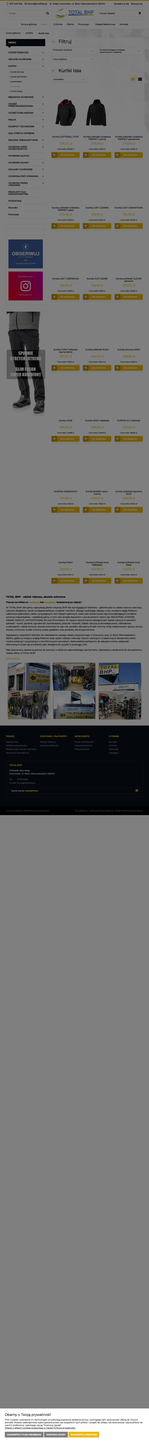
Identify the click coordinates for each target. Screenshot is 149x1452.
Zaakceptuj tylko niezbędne (24, 1434)
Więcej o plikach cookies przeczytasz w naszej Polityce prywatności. (40, 1428)
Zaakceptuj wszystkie (84, 1434)
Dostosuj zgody (56, 1434)
